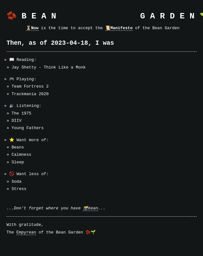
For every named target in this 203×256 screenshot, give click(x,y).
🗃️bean (90, 208)
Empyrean (26, 232)
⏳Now (32, 28)
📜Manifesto (118, 28)
